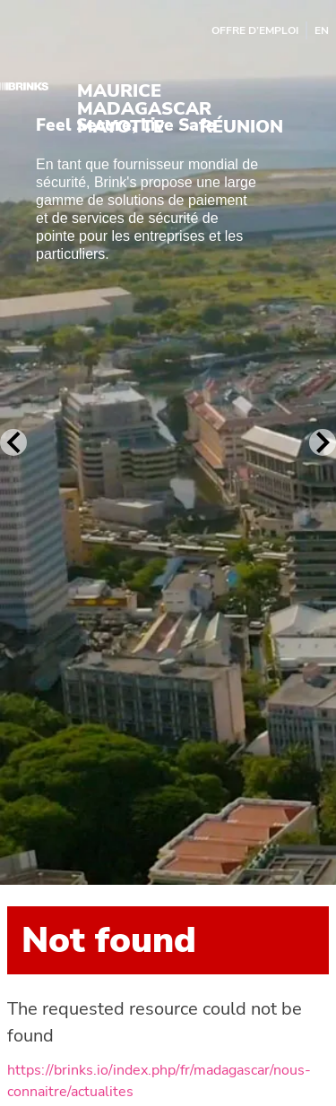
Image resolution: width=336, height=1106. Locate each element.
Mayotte (120, 127)
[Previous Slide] (13, 442)
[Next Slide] (322, 442)
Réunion (241, 127)
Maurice (119, 91)
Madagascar (144, 109)
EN (321, 30)
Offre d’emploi (254, 30)
